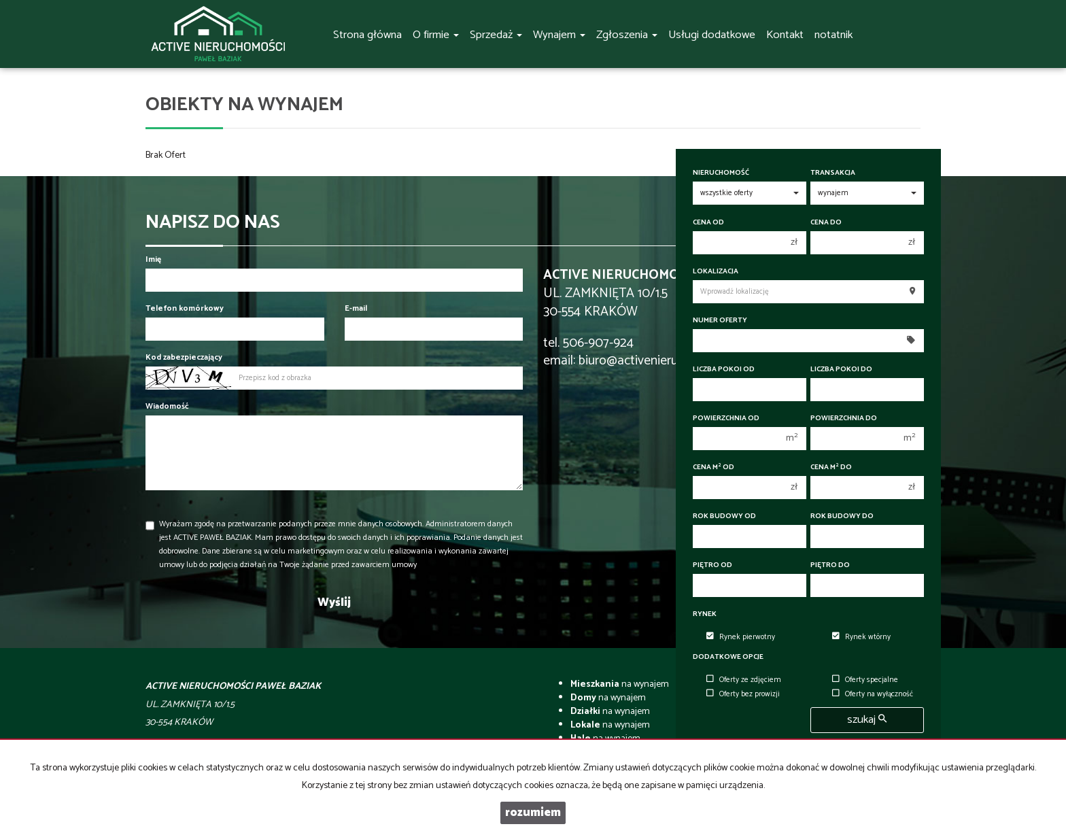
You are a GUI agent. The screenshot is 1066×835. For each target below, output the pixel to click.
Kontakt (785, 35)
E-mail (356, 308)
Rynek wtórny (861, 637)
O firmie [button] (436, 35)
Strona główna (367, 35)
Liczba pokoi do (841, 369)
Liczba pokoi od (724, 369)
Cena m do (831, 467)
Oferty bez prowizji (743, 694)
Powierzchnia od (726, 418)
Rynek (705, 614)
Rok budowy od (724, 516)
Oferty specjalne (865, 680)
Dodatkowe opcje (728, 657)
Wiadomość (167, 406)
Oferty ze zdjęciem (743, 680)
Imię (153, 259)
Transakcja (832, 173)
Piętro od (712, 565)
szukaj (867, 720)
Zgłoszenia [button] (626, 35)
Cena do (826, 223)
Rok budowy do (842, 516)
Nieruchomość (721, 173)
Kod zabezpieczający (183, 357)
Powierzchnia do (843, 418)
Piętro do (830, 565)
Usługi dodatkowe (711, 35)
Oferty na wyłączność (872, 694)
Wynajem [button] (559, 35)
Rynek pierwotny (740, 637)
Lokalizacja (715, 272)
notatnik (833, 35)
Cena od (708, 223)
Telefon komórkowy (184, 308)
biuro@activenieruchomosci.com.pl (674, 361)
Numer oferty (720, 321)
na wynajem (619, 684)
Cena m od (713, 467)
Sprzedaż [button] (496, 35)
